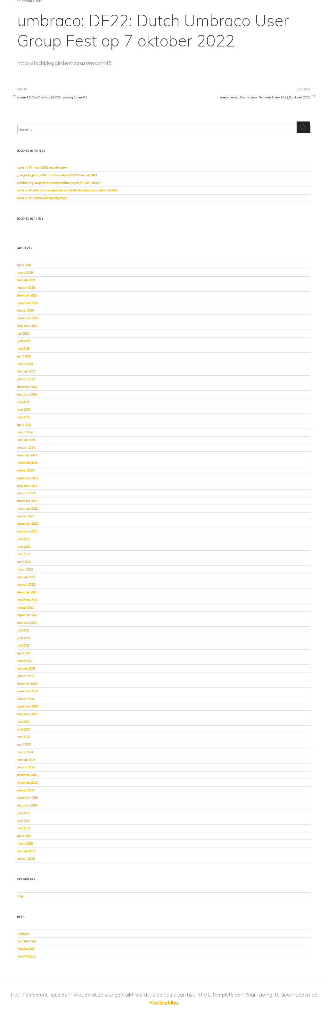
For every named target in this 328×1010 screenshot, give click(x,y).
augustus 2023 (27, 486)
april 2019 (24, 836)
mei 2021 (23, 645)
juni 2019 (23, 820)
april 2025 (24, 356)
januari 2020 (26, 767)
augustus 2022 (27, 531)
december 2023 (27, 455)
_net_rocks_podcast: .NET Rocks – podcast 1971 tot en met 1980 (57, 175)
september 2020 (27, 706)
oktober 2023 (25, 470)
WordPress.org (26, 956)
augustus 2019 (27, 805)
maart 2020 (25, 752)
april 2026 (24, 265)
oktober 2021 (25, 607)
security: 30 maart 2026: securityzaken (42, 167)
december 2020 (27, 683)
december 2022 (27, 501)
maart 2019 (25, 843)
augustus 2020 (27, 714)
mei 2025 (23, 348)
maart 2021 (25, 661)
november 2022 (27, 508)
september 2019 (27, 797)
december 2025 (27, 295)
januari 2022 (26, 584)
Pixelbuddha (163, 1002)
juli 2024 (23, 402)
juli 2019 (23, 813)
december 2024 (27, 386)
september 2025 (27, 318)
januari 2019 (26, 858)
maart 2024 (25, 432)
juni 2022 (23, 546)
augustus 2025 (27, 326)
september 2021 (27, 615)
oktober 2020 (25, 699)
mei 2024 (23, 417)
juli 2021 (23, 630)
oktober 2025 (25, 310)
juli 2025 (23, 333)
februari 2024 (26, 440)
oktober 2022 (25, 516)
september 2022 (27, 523)
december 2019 (27, 775)
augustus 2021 (27, 622)
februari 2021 (26, 668)
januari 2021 (26, 676)
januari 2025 (26, 379)
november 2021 (27, 600)
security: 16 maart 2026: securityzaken (42, 198)
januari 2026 (26, 287)
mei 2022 (23, 554)
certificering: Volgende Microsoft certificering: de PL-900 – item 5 (58, 183)
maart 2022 (25, 569)
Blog (20, 896)
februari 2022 (26, 577)
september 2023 (27, 478)
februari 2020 (26, 760)
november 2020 (27, 691)
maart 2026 (25, 272)
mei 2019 (23, 828)
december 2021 (27, 592)
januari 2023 (26, 493)
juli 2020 (23, 721)
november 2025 (27, 303)
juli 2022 (23, 539)
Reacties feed (25, 948)
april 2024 (24, 425)
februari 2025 (26, 371)
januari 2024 (26, 447)
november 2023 (27, 462)
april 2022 (24, 561)
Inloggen (23, 933)
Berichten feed (26, 941)
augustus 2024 (27, 394)
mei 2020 (23, 737)
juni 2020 (23, 729)
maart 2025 (25, 364)
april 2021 (24, 653)
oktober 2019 (25, 790)
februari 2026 (26, 280)
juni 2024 (23, 409)
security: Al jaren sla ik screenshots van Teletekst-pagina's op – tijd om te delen (67, 190)
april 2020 (24, 744)
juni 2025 (23, 341)
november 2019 (27, 782)
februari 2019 (26, 851)
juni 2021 (23, 638)
